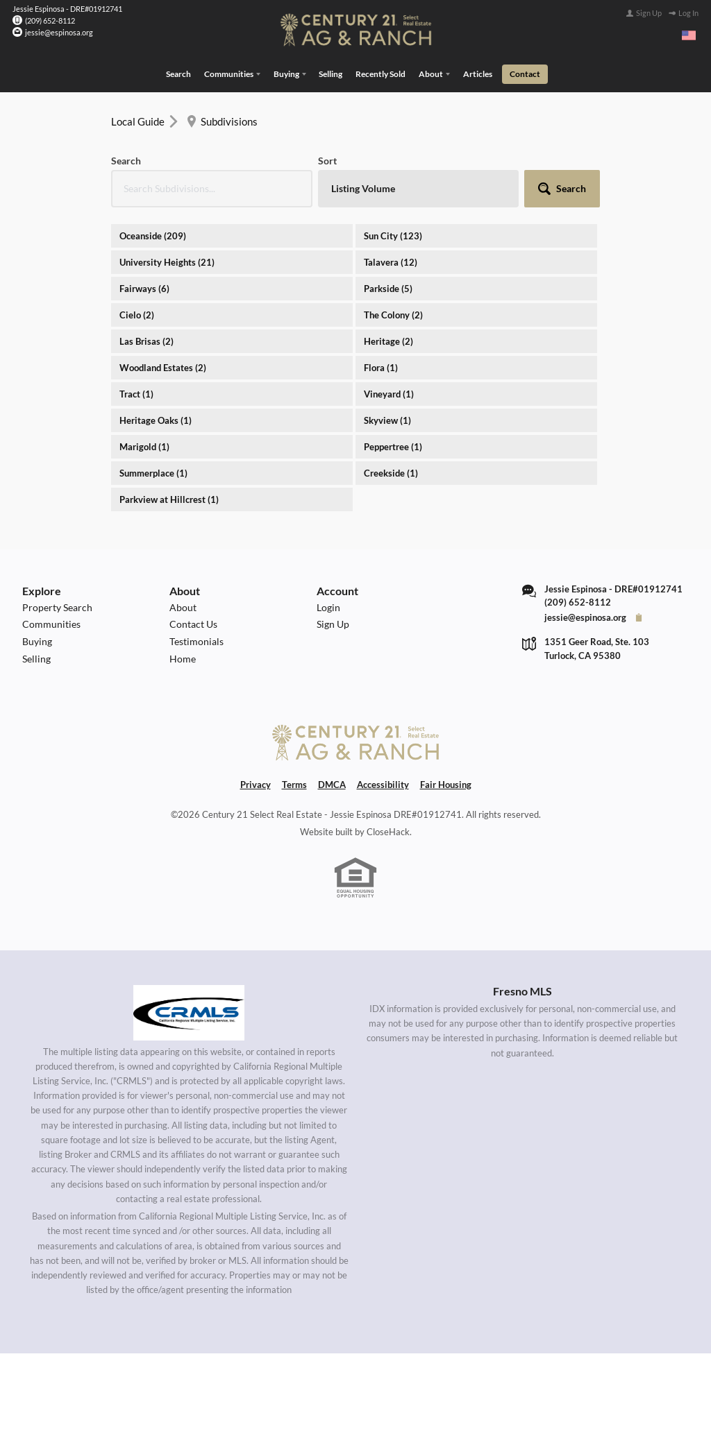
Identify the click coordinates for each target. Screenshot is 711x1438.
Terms (294, 783)
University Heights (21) (167, 260)
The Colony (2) (393, 313)
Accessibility (383, 783)
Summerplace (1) (153, 471)
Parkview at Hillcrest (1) (169, 498)
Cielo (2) (136, 313)
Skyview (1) (387, 419)
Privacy (255, 783)
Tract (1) (136, 392)
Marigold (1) (144, 445)
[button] (562, 187)
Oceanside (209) (152, 234)
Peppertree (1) (393, 445)
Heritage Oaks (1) (155, 419)
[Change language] (689, 35)
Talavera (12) (390, 260)
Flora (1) (381, 366)
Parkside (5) (388, 287)
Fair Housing (445, 783)
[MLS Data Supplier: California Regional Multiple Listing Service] (189, 1011)
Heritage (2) (388, 339)
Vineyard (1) (389, 392)
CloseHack (388, 831)
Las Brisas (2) (146, 339)
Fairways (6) (144, 287)
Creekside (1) (391, 471)
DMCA (332, 783)
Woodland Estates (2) (162, 366)
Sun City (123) (393, 234)
